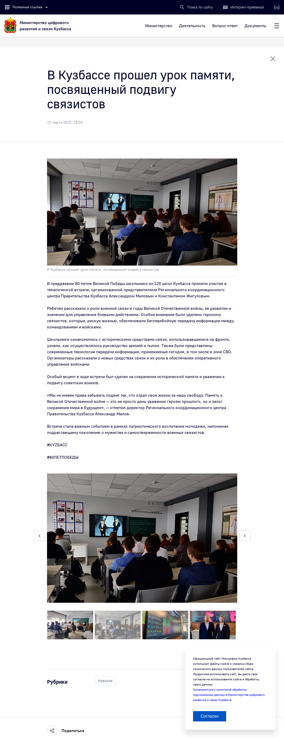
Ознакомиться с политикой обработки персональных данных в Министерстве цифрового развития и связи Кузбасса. (229, 695)
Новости (105, 681)
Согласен (210, 716)
